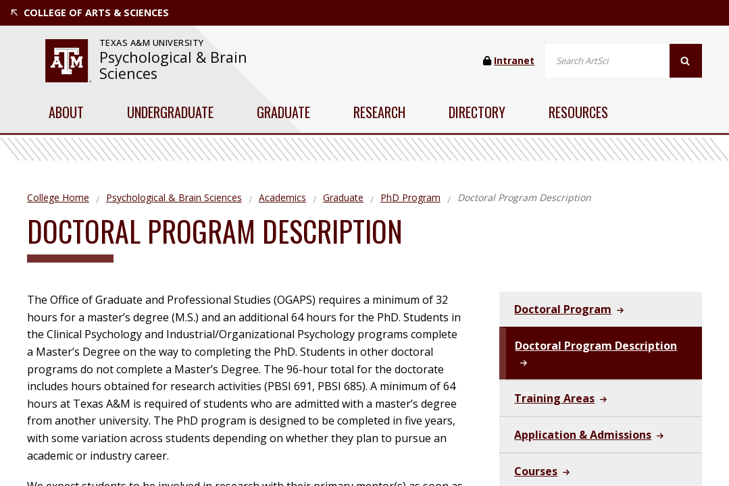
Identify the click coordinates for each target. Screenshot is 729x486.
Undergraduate (170, 112)
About (66, 112)
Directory (477, 112)
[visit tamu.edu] (68, 60)
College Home (58, 197)
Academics (282, 197)
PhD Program (410, 197)
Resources (578, 112)
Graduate (283, 112)
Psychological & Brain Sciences (173, 65)
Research (379, 112)
